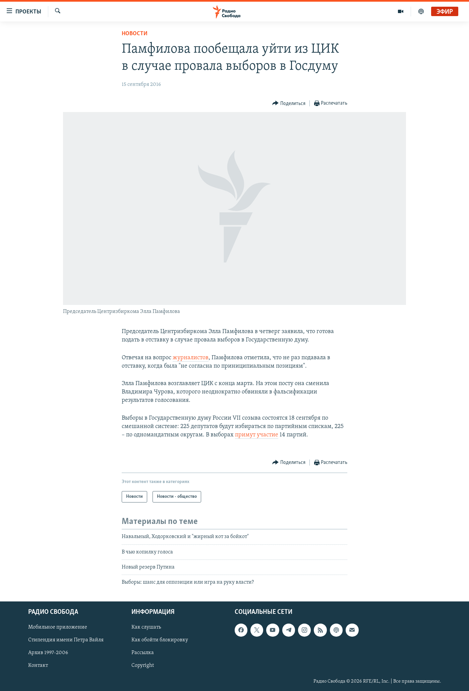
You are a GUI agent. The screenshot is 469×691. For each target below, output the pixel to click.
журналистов (191, 358)
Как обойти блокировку (159, 640)
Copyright (142, 665)
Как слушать (146, 627)
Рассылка (142, 652)
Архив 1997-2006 (48, 652)
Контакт (38, 665)
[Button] (288, 103)
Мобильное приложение (57, 627)
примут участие (256, 435)
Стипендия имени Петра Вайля (66, 640)
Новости (135, 34)
